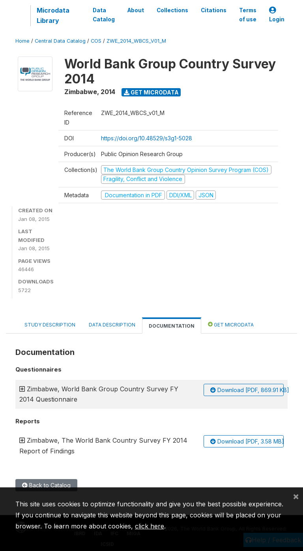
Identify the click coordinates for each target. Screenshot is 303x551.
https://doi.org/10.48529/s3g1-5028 (146, 138)
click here (149, 526)
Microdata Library (53, 15)
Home (22, 41)
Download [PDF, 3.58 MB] (247, 441)
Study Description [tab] (49, 325)
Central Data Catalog (60, 41)
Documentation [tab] (172, 326)
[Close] (296, 496)
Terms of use (247, 14)
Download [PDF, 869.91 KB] (247, 390)
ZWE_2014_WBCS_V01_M (136, 41)
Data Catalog (104, 14)
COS (96, 41)
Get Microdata (151, 92)
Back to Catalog (46, 485)
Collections (172, 10)
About (135, 10)
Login (276, 15)
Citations (213, 10)
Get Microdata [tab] (231, 324)
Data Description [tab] (112, 325)
